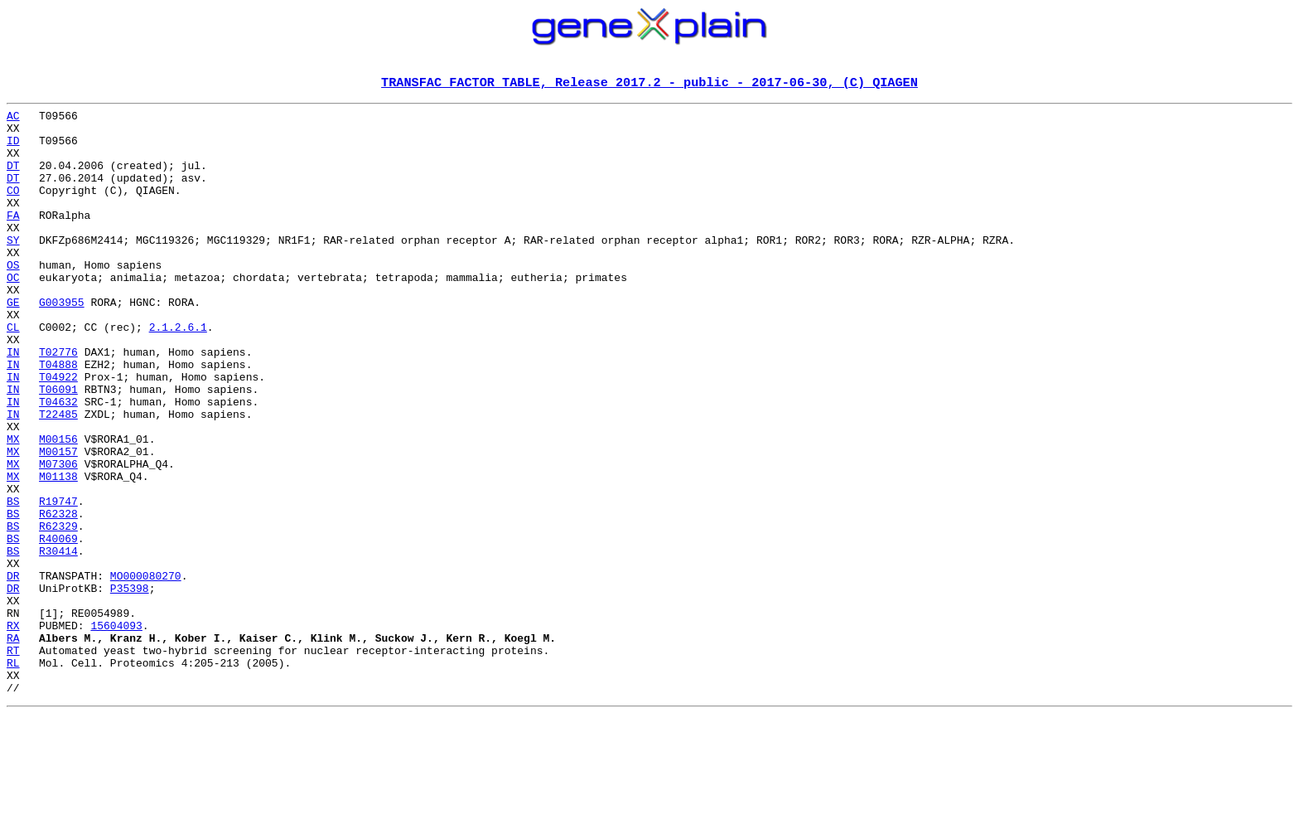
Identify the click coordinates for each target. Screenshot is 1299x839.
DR (13, 671)
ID (13, 149)
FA (13, 238)
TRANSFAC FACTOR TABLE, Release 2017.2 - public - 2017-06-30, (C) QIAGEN (649, 83)
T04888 (58, 417)
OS (13, 298)
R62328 (58, 596)
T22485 (58, 477)
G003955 (62, 343)
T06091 (58, 447)
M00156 (58, 507)
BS (13, 582)
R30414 (58, 641)
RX (13, 731)
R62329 (58, 611)
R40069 (58, 626)
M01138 (58, 552)
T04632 (58, 462)
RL (13, 776)
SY (13, 268)
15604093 (116, 731)
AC (13, 119)
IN (13, 402)
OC (13, 313)
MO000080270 (145, 671)
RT (13, 761)
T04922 (58, 432)
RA (13, 746)
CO (13, 208)
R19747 (58, 582)
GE (13, 343)
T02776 (58, 402)
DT (13, 179)
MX (13, 507)
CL (13, 373)
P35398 (129, 686)
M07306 (58, 537)
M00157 (58, 522)
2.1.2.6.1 (178, 373)
